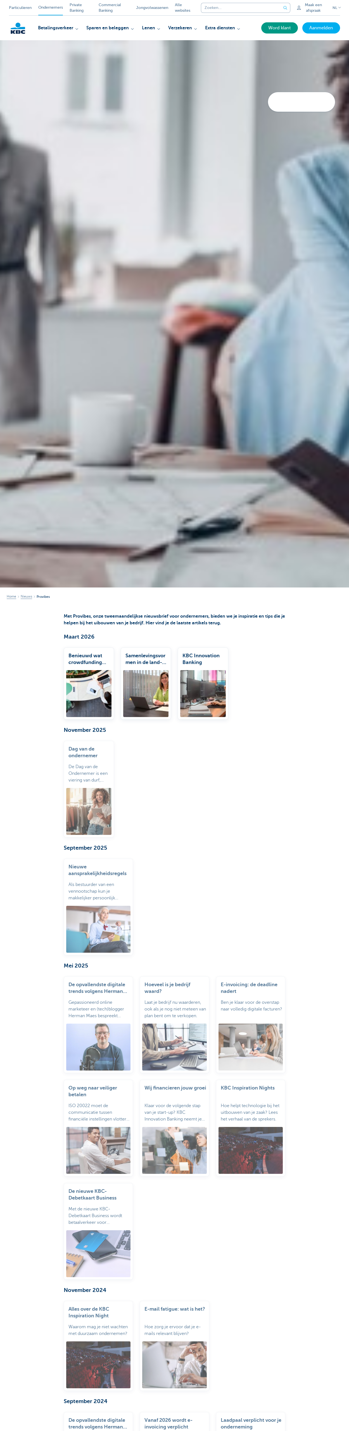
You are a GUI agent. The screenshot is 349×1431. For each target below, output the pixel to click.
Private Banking (77, 8)
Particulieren (20, 8)
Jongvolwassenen (152, 8)
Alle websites (182, 8)
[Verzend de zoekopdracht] (285, 8)
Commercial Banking (110, 8)
